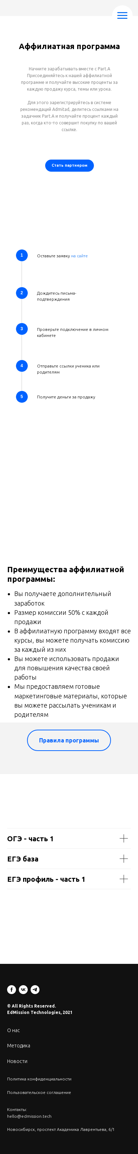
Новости (17, 1061)
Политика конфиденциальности (39, 1079)
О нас (13, 1030)
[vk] (23, 989)
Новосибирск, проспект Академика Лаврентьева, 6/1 (61, 1129)
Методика (18, 1045)
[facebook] (11, 989)
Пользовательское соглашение (39, 1092)
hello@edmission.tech (29, 1116)
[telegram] (35, 989)
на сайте (79, 255)
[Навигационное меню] (122, 15)
